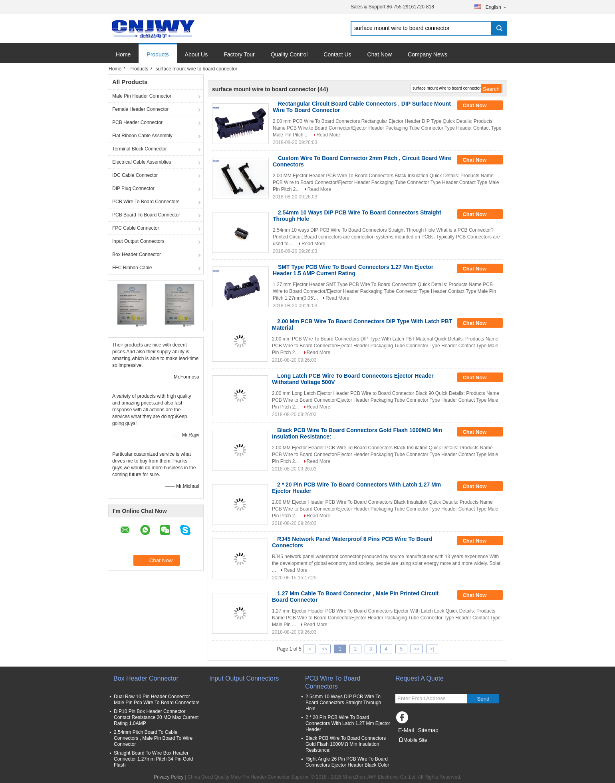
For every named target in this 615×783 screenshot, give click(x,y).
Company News (427, 54)
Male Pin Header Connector (141, 96)
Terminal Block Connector (139, 149)
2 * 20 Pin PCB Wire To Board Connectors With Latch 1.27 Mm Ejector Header (348, 723)
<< (324, 649)
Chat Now (379, 54)
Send (483, 699)
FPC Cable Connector (135, 228)
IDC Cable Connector (135, 175)
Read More (328, 135)
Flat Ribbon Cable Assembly (142, 135)
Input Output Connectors (138, 241)
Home (123, 54)
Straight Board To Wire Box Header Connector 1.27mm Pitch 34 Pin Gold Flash (153, 759)
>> (416, 649)
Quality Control (289, 54)
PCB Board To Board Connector (146, 215)
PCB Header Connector (137, 122)
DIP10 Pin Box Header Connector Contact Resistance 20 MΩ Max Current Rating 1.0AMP (156, 717)
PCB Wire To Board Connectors (146, 201)
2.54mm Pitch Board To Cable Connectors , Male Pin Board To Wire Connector (153, 738)
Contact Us (337, 54)
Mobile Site (413, 740)
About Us (196, 54)
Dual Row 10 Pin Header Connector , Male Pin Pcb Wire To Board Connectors (157, 699)
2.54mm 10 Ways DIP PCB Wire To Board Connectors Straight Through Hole (343, 702)
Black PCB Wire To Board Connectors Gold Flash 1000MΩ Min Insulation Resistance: (346, 744)
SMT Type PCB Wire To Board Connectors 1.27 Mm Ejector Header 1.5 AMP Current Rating (353, 270)
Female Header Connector (140, 109)
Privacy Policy (169, 777)
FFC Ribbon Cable (132, 267)
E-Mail (406, 730)
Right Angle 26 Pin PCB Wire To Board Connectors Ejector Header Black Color (347, 762)
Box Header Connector (136, 254)
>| (432, 649)
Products (158, 54)
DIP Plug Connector (133, 188)
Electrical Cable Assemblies (141, 162)
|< (309, 649)
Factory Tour (239, 54)
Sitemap (428, 730)
